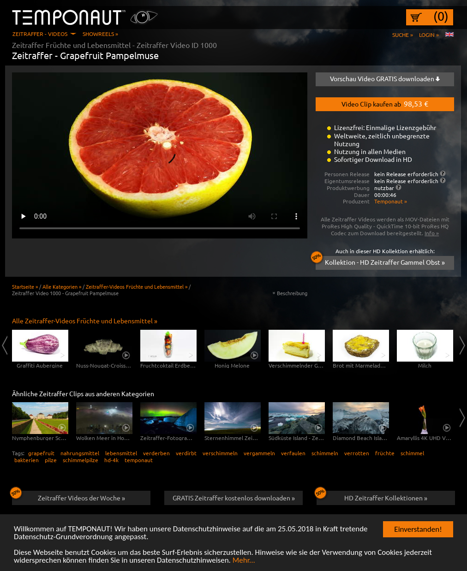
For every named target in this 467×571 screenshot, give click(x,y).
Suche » (402, 34)
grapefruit (41, 453)
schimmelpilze (80, 460)
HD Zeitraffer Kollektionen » (372, 496)
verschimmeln (220, 453)
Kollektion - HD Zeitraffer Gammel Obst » (380, 261)
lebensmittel (121, 453)
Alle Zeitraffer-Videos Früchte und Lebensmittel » (84, 320)
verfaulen (293, 453)
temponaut (139, 460)
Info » (432, 233)
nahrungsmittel (79, 453)
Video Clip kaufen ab (384, 103)
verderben (156, 453)
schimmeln (324, 453)
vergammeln (259, 453)
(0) (441, 16)
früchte (385, 453)
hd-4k (111, 460)
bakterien (26, 460)
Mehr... (244, 560)
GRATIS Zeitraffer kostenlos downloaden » (234, 498)
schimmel (412, 453)
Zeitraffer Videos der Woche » (68, 496)
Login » (429, 34)
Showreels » (100, 33)
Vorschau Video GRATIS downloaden (385, 78)
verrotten (356, 453)
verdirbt (186, 453)
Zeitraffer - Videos (39, 33)
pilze (51, 460)
